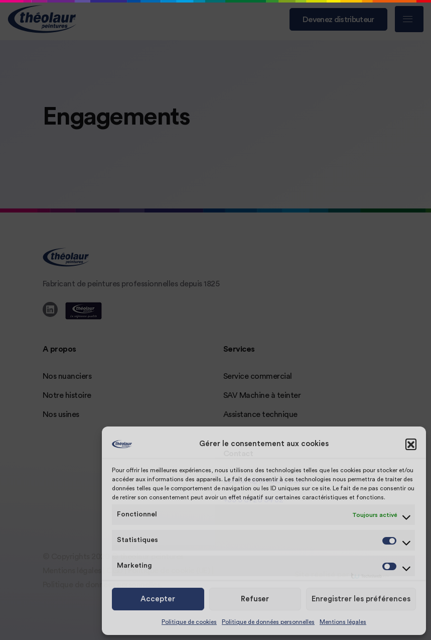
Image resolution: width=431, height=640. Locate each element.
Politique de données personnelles (268, 622)
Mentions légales (343, 622)
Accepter (157, 599)
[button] (411, 444)
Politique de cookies (189, 622)
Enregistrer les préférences (361, 599)
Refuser (255, 599)
